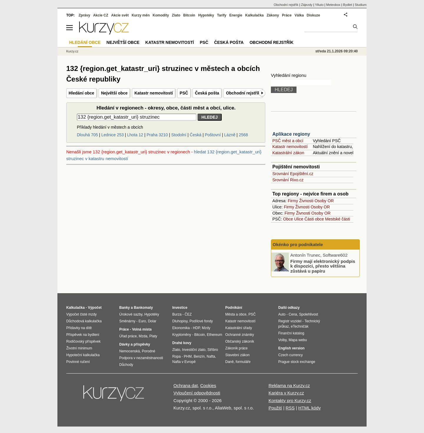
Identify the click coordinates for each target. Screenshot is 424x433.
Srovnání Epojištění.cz (292, 173)
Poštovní (213, 134)
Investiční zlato (193, 350)
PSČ (184, 93)
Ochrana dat (185, 385)
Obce (288, 219)
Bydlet (347, 4)
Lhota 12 (135, 134)
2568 (243, 134)
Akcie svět (120, 15)
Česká (195, 134)
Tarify (221, 15)
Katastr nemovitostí (153, 93)
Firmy (293, 200)
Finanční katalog (291, 333)
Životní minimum (79, 348)
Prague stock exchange (296, 362)
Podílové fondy (201, 321)
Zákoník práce (236, 348)
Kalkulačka (254, 15)
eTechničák (300, 326)
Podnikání (233, 308)
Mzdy (206, 328)
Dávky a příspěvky (134, 344)
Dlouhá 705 (87, 134)
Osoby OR (324, 200)
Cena (293, 314)
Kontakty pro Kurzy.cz (290, 400)
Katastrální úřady (238, 328)
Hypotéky (206, 15)
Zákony (272, 15)
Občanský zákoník (239, 341)
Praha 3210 (157, 134)
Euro (142, 321)
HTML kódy (309, 407)
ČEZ (188, 314)
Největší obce (114, 93)
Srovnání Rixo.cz (288, 179)
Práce (287, 15)
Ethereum (214, 335)
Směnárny (127, 321)
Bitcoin (189, 15)
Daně (229, 362)
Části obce (314, 219)
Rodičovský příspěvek (83, 341)
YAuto (319, 4)
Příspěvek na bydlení (82, 335)
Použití (275, 407)
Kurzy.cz (72, 51)
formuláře (243, 362)
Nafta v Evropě (184, 362)
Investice (179, 308)
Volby (282, 340)
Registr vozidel (290, 321)
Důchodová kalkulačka (84, 321)
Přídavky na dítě (79, 328)
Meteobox (333, 4)
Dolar (152, 321)
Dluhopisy (180, 321)
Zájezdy (306, 4)
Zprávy (84, 15)
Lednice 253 (112, 134)
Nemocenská (129, 351)
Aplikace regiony (291, 134)
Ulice (298, 219)
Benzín (199, 356)
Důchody (126, 365)
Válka (299, 15)
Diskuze (313, 15)
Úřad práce (128, 336)
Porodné (148, 351)
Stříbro (212, 350)
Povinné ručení (78, 362)
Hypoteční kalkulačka (83, 355)
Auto (282, 314)
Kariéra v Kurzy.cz (286, 392)
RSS (290, 407)
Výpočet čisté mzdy (81, 314)
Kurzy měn (141, 15)
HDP (196, 328)
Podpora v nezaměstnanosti (141, 358)
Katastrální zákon (288, 152)
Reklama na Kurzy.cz (289, 385)
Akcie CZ (100, 15)
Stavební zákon (237, 355)
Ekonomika (181, 328)
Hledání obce (81, 93)
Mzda (143, 336)
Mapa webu (298, 340)
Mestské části (337, 219)
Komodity (161, 15)
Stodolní (178, 134)
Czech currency (290, 355)
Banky (124, 308)
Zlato (176, 15)
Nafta (211, 356)
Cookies (208, 385)
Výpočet (95, 308)
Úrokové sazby (130, 314)
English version (291, 348)
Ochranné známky (239, 335)
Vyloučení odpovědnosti (196, 392)
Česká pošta (207, 93)
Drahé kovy (181, 343)
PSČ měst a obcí (287, 140)
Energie (235, 15)
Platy (153, 336)
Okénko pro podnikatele (298, 244)
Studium (361, 4)
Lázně (229, 134)
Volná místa (141, 329)
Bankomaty (143, 308)
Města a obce (235, 314)
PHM (188, 356)
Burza (176, 314)
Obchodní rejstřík (243, 93)
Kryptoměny (181, 335)
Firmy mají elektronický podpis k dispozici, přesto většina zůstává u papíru (322, 265)
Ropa (176, 356)
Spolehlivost (308, 314)
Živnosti (306, 200)
